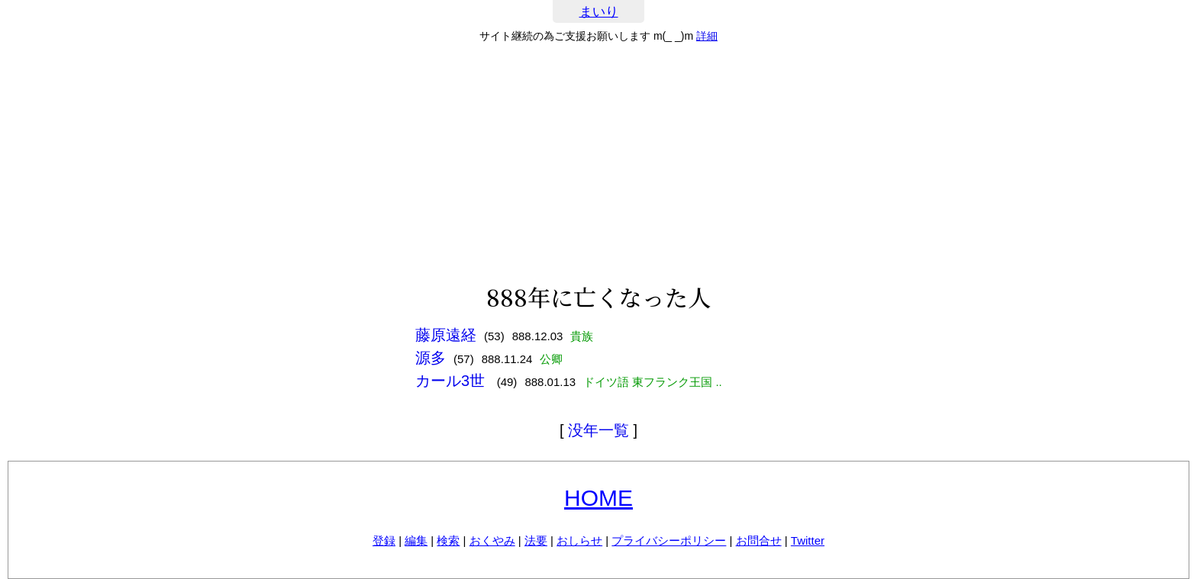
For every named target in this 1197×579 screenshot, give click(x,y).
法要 (535, 540)
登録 (384, 540)
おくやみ (492, 540)
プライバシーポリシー (668, 540)
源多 (430, 357)
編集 (416, 540)
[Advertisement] (598, 163)
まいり (598, 12)
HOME (598, 497)
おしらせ (579, 540)
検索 (448, 540)
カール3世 (452, 380)
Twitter (807, 540)
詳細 (707, 36)
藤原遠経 (445, 334)
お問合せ (759, 540)
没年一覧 (598, 430)
